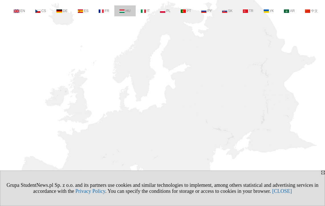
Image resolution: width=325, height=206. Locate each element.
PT (186, 11)
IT (145, 11)
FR (104, 11)
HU (124, 11)
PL (165, 11)
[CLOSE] (282, 191)
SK (227, 11)
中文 (311, 11)
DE (62, 11)
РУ (206, 11)
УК (269, 11)
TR (248, 11)
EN (19, 11)
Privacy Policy (90, 191)
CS (40, 11)
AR (289, 11)
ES (83, 11)
